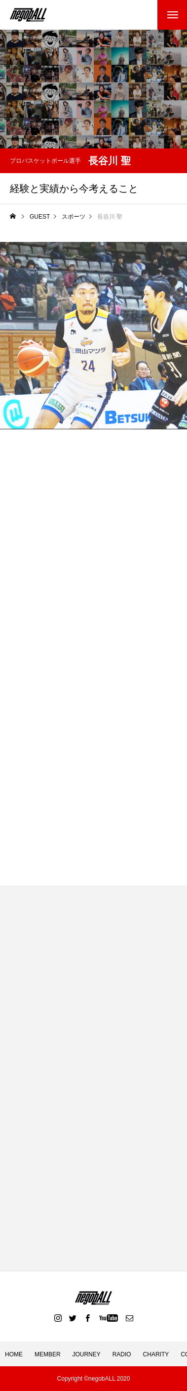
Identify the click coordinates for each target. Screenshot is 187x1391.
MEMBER (48, 1354)
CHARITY (156, 1354)
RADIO (121, 1354)
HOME (14, 1354)
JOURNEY (86, 1354)
